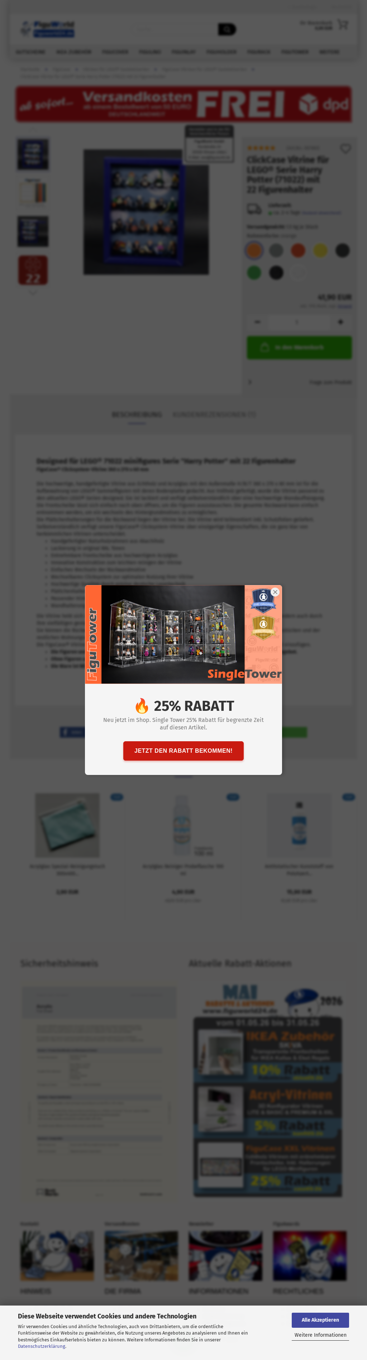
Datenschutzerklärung (41, 1346)
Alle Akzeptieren (320, 1320)
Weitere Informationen (321, 1335)
